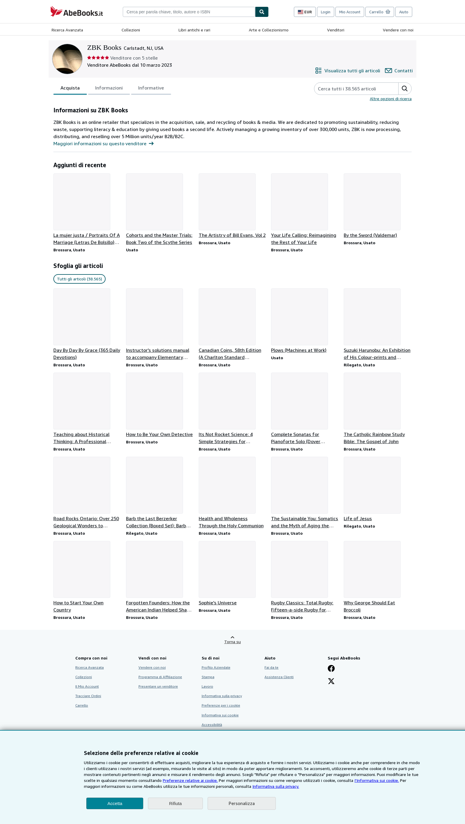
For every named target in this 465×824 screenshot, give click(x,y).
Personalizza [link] (242, 803)
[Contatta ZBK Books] (399, 70)
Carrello (81, 705)
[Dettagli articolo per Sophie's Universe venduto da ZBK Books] (233, 573)
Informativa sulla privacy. (275, 786)
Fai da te (271, 667)
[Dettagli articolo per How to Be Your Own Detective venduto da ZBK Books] (160, 405)
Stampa (208, 677)
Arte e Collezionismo (269, 29)
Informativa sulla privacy (222, 696)
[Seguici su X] (331, 681)
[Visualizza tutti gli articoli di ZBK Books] (347, 70)
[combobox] (189, 12)
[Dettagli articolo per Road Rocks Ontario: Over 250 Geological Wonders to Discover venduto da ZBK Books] (87, 493)
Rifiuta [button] (175, 803)
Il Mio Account (87, 686)
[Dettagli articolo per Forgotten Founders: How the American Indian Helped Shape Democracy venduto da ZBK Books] (160, 577)
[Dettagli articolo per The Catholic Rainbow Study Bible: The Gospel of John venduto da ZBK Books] (378, 409)
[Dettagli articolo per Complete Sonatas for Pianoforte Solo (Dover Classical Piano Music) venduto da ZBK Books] (305, 409)
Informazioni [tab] (109, 89)
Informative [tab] (151, 89)
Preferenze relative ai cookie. (190, 780)
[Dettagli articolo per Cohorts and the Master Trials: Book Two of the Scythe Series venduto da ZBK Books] (160, 209)
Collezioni (131, 29)
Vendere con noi (398, 29)
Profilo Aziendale (216, 667)
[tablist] (112, 88)
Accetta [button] (114, 803)
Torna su (232, 641)
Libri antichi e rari (194, 29)
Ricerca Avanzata (67, 29)
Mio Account (349, 11)
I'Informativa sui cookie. (376, 780)
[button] (404, 89)
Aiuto (403, 11)
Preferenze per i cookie (221, 705)
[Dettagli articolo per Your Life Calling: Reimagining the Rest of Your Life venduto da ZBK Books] (305, 209)
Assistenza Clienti (279, 677)
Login (325, 11)
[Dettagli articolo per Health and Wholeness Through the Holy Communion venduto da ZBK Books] (233, 493)
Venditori (335, 29)
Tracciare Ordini (88, 696)
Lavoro (207, 686)
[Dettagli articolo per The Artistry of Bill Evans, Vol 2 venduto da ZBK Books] (233, 206)
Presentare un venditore (158, 686)
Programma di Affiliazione (160, 677)
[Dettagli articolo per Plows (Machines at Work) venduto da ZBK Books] (305, 321)
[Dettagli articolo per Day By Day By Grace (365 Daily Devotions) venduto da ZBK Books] (87, 324)
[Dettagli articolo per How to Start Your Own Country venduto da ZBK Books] (87, 577)
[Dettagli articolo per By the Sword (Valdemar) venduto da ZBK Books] (378, 206)
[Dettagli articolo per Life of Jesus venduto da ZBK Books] (378, 489)
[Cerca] (261, 12)
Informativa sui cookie (220, 715)
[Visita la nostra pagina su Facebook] (331, 669)
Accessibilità (212, 724)
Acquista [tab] (70, 89)
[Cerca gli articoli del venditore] (350, 89)
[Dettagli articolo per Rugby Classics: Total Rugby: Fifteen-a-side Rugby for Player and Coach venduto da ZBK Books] (305, 577)
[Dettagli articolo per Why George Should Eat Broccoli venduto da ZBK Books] (378, 577)
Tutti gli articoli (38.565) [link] (79, 278)
